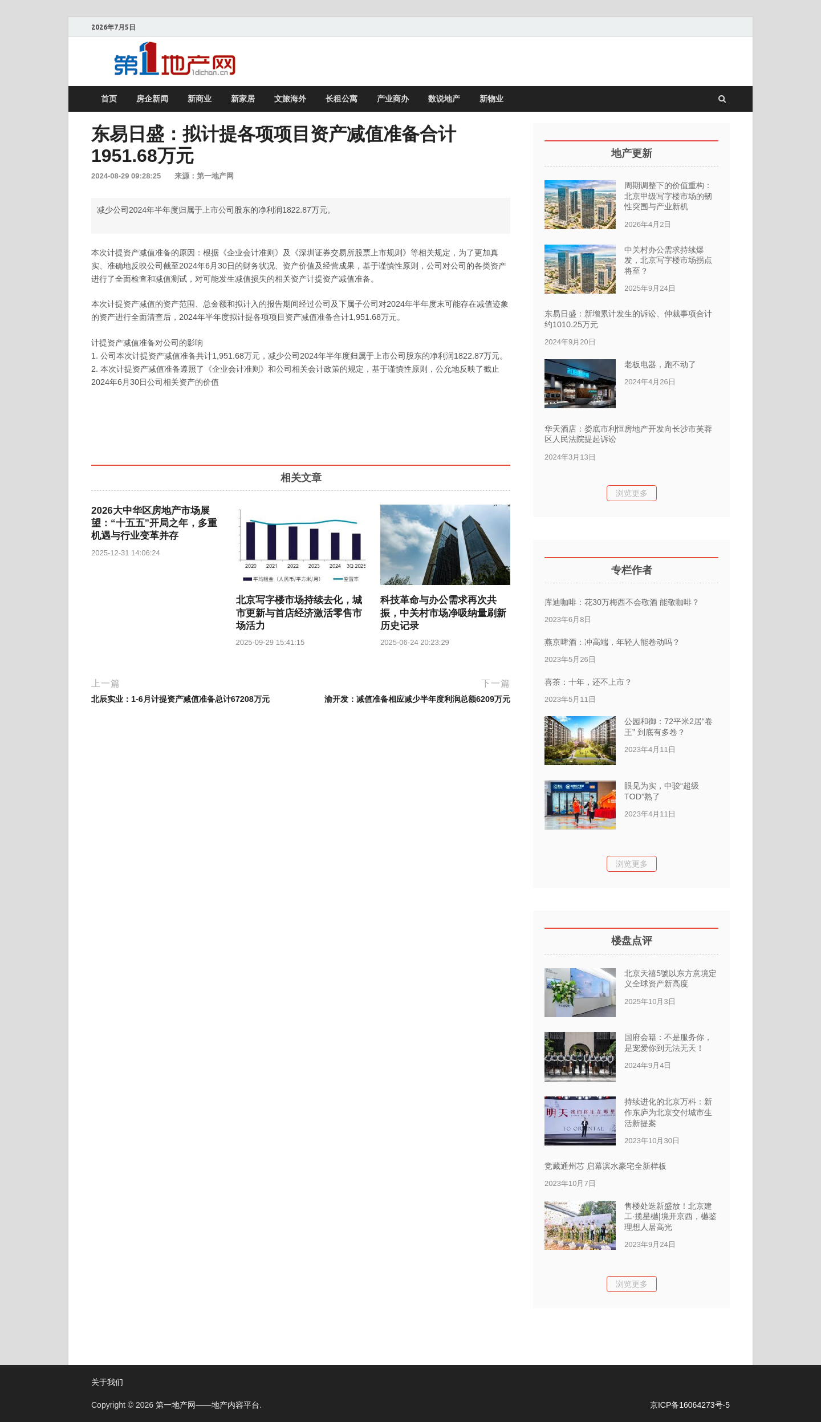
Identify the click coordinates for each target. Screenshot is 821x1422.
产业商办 (393, 98)
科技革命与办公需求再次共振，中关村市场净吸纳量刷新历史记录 (443, 613)
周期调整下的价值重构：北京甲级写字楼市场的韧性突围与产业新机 (668, 196)
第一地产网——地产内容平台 (207, 1404)
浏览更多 (632, 493)
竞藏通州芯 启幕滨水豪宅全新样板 (605, 1166)
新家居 (243, 98)
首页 (109, 98)
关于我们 (107, 1382)
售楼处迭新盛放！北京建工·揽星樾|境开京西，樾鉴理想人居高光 (670, 1216)
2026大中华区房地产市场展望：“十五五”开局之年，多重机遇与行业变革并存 (154, 523)
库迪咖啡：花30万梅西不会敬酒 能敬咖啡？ (622, 602)
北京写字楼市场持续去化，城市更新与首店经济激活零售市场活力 (299, 613)
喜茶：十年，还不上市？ (588, 681)
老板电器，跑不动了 (660, 364)
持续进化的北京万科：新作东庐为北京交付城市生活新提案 (668, 1112)
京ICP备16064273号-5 (690, 1404)
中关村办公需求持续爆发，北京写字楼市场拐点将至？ (668, 260)
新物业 (491, 98)
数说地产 (444, 98)
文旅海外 (290, 98)
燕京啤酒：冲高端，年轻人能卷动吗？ (612, 642)
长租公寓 (341, 98)
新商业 (200, 98)
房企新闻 (152, 98)
